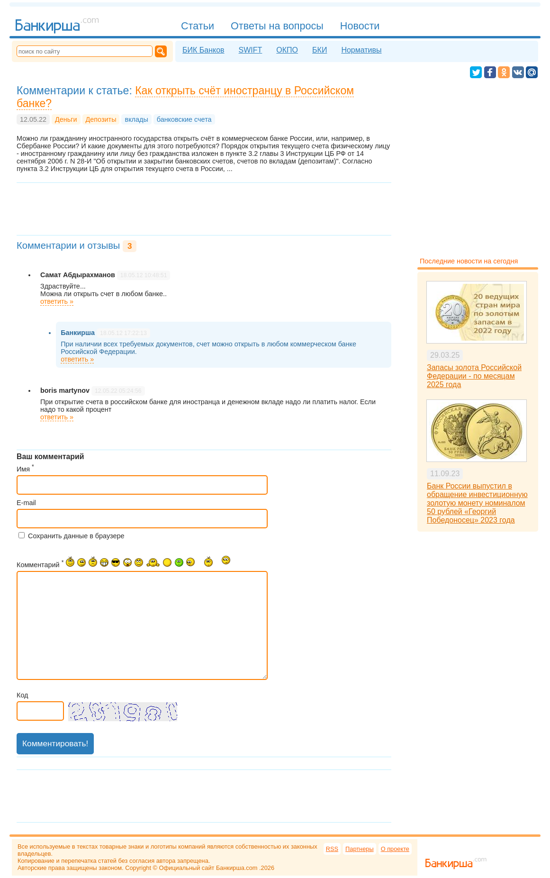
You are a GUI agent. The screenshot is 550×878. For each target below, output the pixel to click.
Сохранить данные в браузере (76, 536)
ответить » (56, 301)
